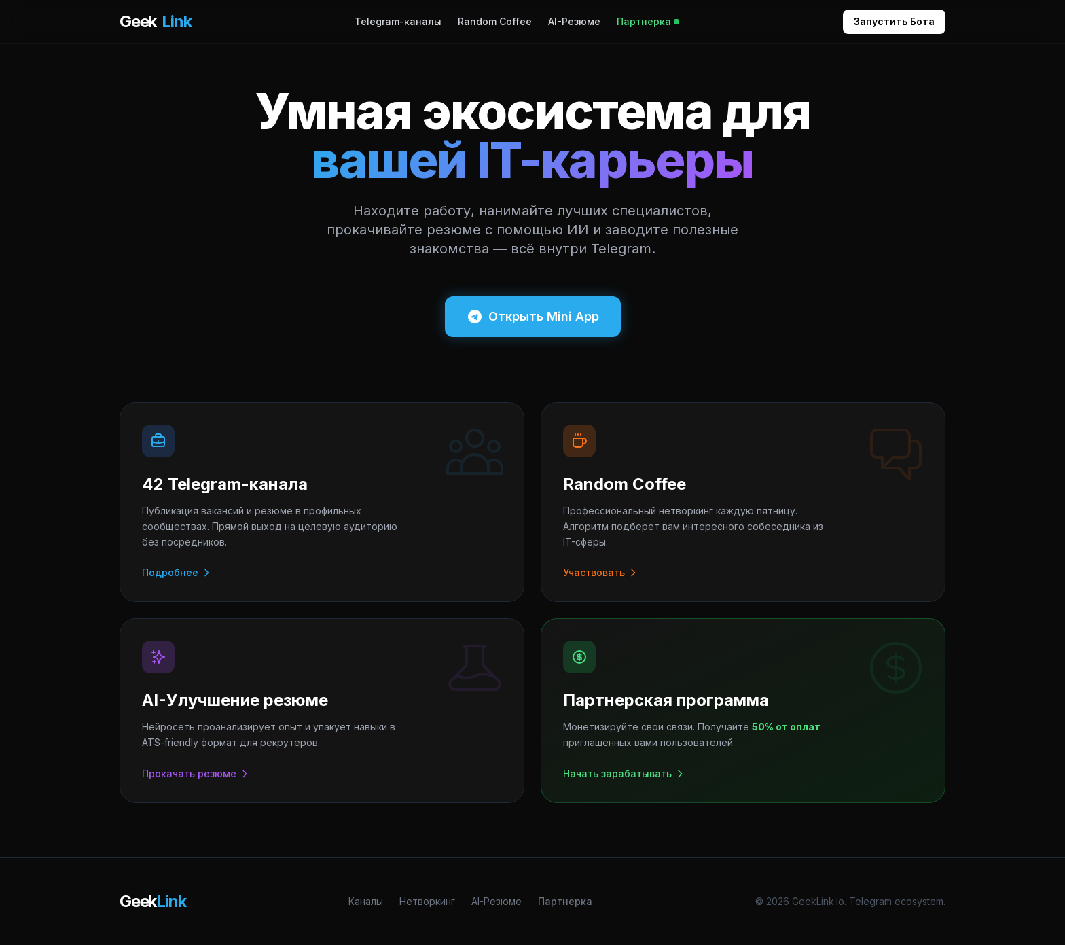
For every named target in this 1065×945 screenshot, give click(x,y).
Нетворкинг (427, 901)
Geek (155, 22)
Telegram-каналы (398, 21)
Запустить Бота (894, 21)
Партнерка (648, 21)
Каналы (365, 901)
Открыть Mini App (533, 316)
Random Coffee (495, 21)
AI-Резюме (574, 21)
